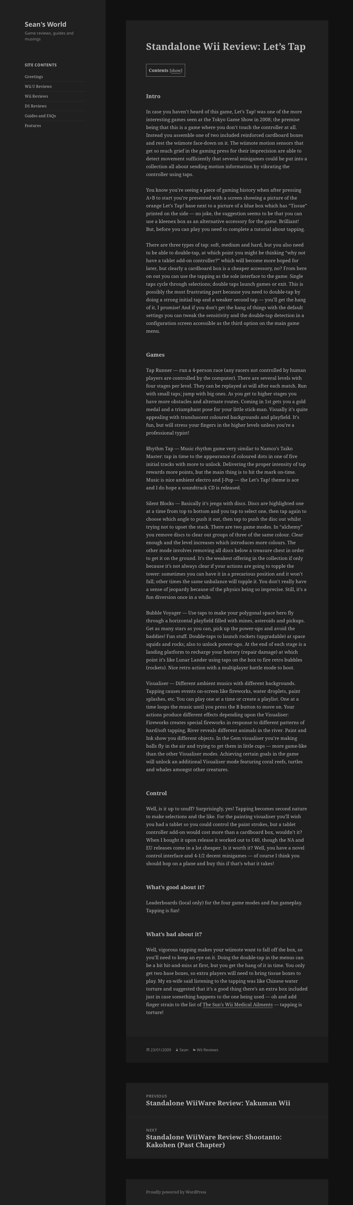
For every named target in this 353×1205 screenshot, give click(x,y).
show (176, 70)
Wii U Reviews (38, 86)
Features (33, 125)
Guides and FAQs (40, 115)
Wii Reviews (36, 96)
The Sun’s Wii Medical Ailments (238, 1004)
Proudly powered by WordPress (176, 1192)
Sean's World (45, 24)
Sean (184, 1049)
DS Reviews (36, 106)
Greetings (34, 76)
